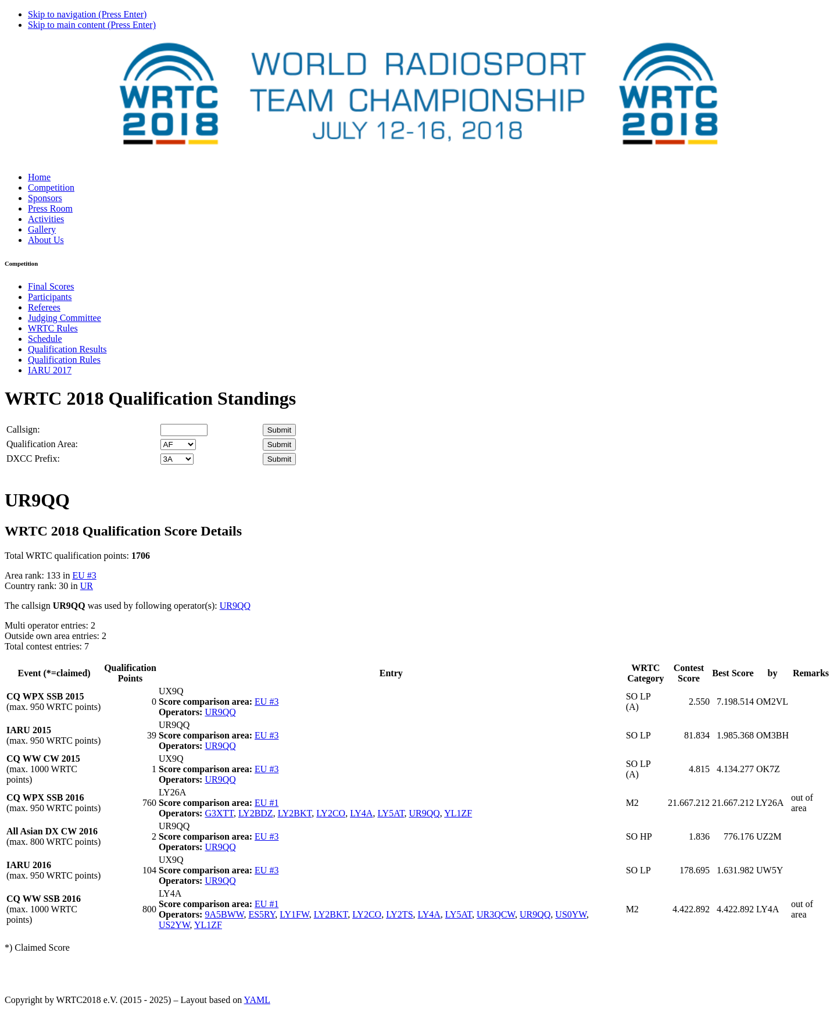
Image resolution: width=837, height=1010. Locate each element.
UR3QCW (496, 914)
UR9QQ (235, 606)
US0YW (570, 914)
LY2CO (330, 813)
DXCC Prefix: (33, 458)
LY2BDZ (255, 813)
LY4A (361, 813)
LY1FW (294, 914)
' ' (178, 444)
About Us (46, 240)
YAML (257, 1000)
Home (39, 177)
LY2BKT (295, 813)
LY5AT (390, 813)
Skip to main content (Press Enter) (92, 25)
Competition (51, 187)
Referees (44, 307)
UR (86, 586)
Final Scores (51, 286)
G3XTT (219, 813)
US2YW (174, 925)
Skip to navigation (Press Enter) (87, 14)
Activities (46, 219)
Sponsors (45, 198)
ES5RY (261, 914)
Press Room (50, 208)
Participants (50, 297)
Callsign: (23, 429)
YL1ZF (458, 813)
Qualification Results (67, 349)
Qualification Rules (64, 360)
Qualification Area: (42, 444)
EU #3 (84, 575)
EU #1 (266, 803)
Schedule (45, 339)
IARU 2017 (49, 370)
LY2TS (399, 914)
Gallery (42, 229)
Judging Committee (64, 318)
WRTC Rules (53, 328)
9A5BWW (224, 914)
